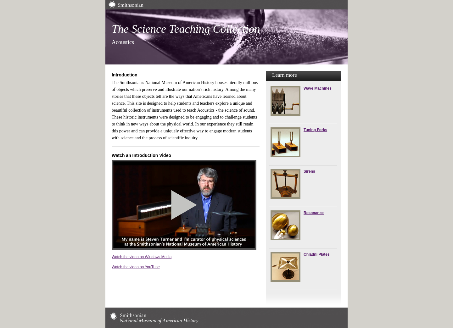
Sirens (309, 171)
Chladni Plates (317, 254)
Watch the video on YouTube (136, 267)
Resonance (314, 213)
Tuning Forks (315, 130)
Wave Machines (318, 88)
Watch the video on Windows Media (141, 257)
